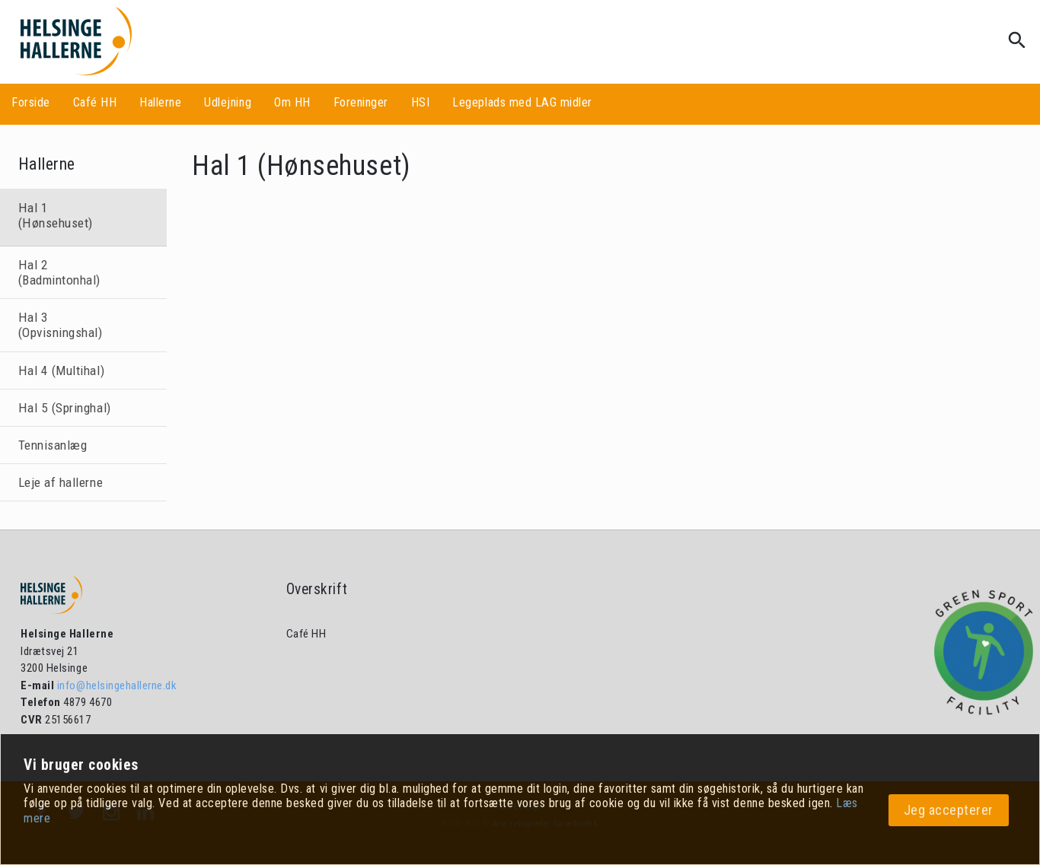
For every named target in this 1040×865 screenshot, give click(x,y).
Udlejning (227, 102)
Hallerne (160, 102)
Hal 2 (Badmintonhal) (59, 272)
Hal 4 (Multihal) (61, 370)
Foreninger (360, 102)
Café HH (95, 102)
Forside (30, 102)
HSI (420, 102)
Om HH (292, 102)
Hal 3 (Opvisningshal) (60, 325)
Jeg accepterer (949, 810)
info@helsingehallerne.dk (115, 685)
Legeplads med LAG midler (522, 102)
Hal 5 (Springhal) (64, 407)
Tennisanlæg (53, 445)
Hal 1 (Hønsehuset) (55, 215)
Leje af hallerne (60, 482)
